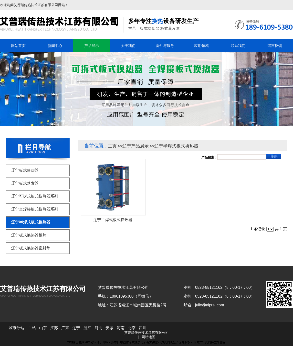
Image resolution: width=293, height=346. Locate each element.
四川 (142, 328)
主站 (32, 328)
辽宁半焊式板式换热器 (176, 146)
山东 (43, 328)
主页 (112, 146)
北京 (132, 328)
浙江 (87, 328)
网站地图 (148, 337)
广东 (65, 328)
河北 (98, 328)
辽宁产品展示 (135, 146)
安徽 (109, 328)
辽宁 (76, 328)
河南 (121, 328)
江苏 (54, 328)
